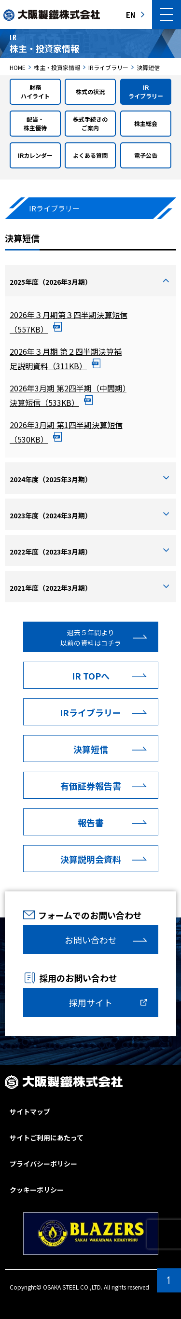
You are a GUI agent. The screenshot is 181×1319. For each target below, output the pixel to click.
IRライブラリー (145, 91)
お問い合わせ (91, 939)
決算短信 (90, 749)
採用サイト (90, 1002)
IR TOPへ (91, 675)
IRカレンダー (35, 155)
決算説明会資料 (90, 859)
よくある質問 (90, 155)
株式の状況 (90, 91)
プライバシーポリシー (43, 1163)
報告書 (91, 822)
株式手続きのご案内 (90, 123)
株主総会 (145, 123)
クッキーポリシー (37, 1189)
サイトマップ (30, 1111)
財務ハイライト (35, 91)
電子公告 (145, 155)
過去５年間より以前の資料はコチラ (90, 637)
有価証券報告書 (90, 785)
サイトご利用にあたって (47, 1137)
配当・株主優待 (35, 123)
